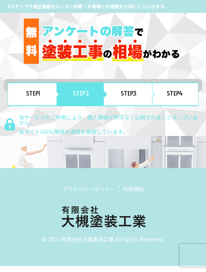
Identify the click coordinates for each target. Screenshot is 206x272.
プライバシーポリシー (88, 189)
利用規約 (133, 189)
